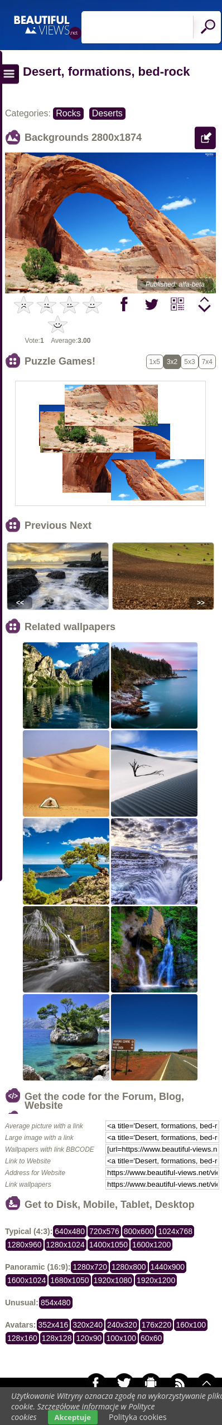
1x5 (154, 362)
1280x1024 (65, 1244)
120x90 (89, 1338)
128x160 (22, 1338)
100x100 (121, 1338)
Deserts (107, 113)
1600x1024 (26, 1280)
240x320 (122, 1324)
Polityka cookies (138, 1417)
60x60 (151, 1338)
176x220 (157, 1324)
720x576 (104, 1231)
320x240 (88, 1324)
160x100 (191, 1324)
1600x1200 (151, 1244)
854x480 (56, 1302)
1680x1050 (69, 1280)
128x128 (57, 1338)
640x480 (70, 1231)
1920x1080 (113, 1280)
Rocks (68, 113)
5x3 (189, 362)
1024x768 (175, 1231)
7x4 (207, 362)
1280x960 (24, 1244)
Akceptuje (73, 1417)
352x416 (53, 1324)
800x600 (139, 1231)
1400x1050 (108, 1244)
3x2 (172, 362)
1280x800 (129, 1266)
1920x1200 (156, 1280)
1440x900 (168, 1266)
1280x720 (90, 1266)
